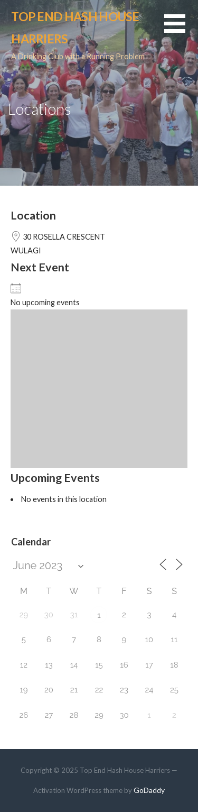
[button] (181, 30)
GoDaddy (149, 790)
